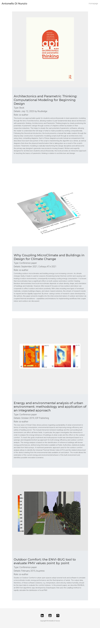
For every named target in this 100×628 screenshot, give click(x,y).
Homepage (93, 3)
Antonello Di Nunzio (14, 3)
